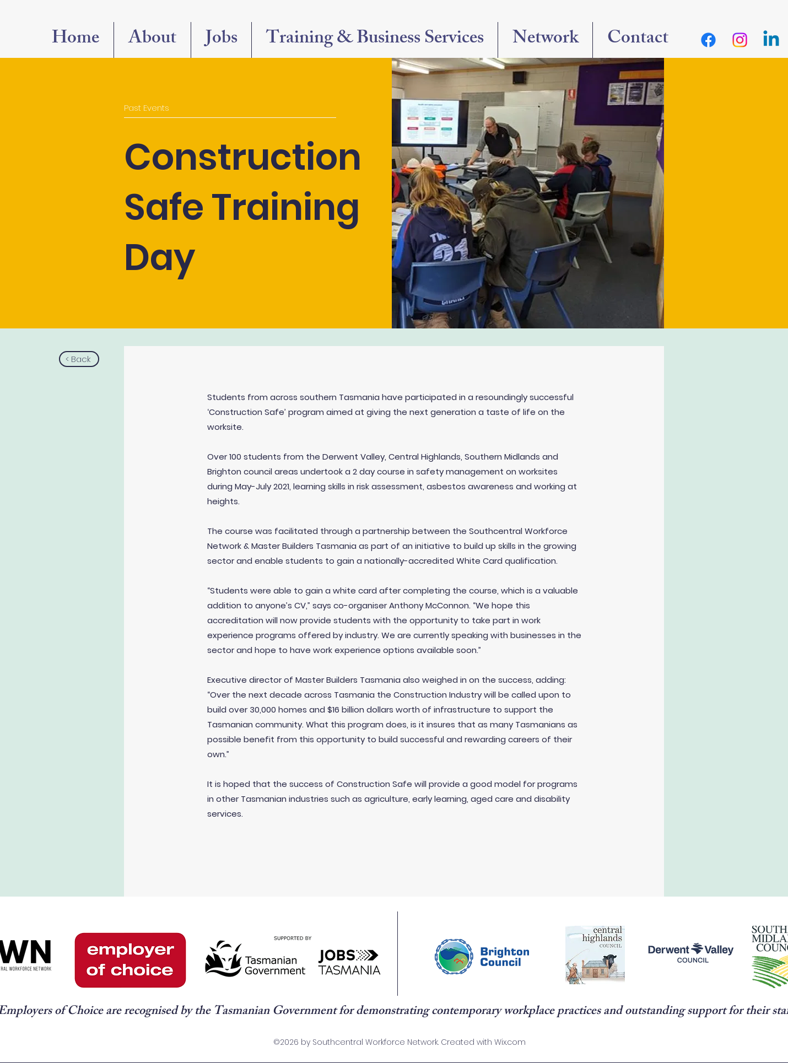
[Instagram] (739, 40)
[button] (545, 40)
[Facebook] (708, 40)
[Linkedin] (771, 40)
